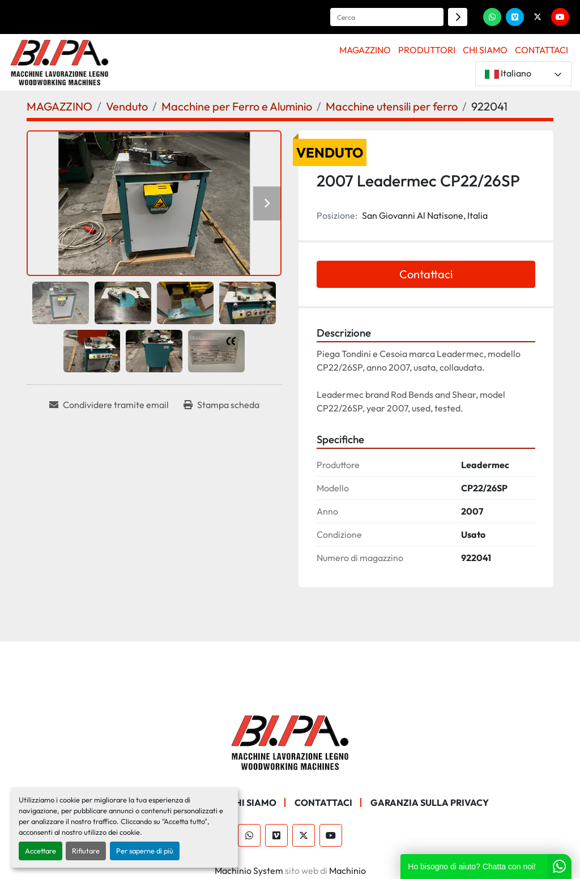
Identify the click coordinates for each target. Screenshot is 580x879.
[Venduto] (127, 106)
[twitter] (537, 17)
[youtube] (560, 17)
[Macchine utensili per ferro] (392, 106)
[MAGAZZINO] (59, 106)
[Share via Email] (109, 404)
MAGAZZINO (365, 50)
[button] (365, 50)
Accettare (40, 850)
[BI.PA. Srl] (290, 741)
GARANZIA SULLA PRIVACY (429, 802)
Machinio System (249, 870)
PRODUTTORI (426, 50)
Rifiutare (86, 850)
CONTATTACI (541, 50)
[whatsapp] (492, 17)
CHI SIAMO (485, 50)
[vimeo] (515, 17)
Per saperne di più (144, 850)
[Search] (386, 17)
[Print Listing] (221, 404)
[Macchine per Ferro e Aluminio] (236, 106)
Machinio (347, 870)
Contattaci (426, 274)
